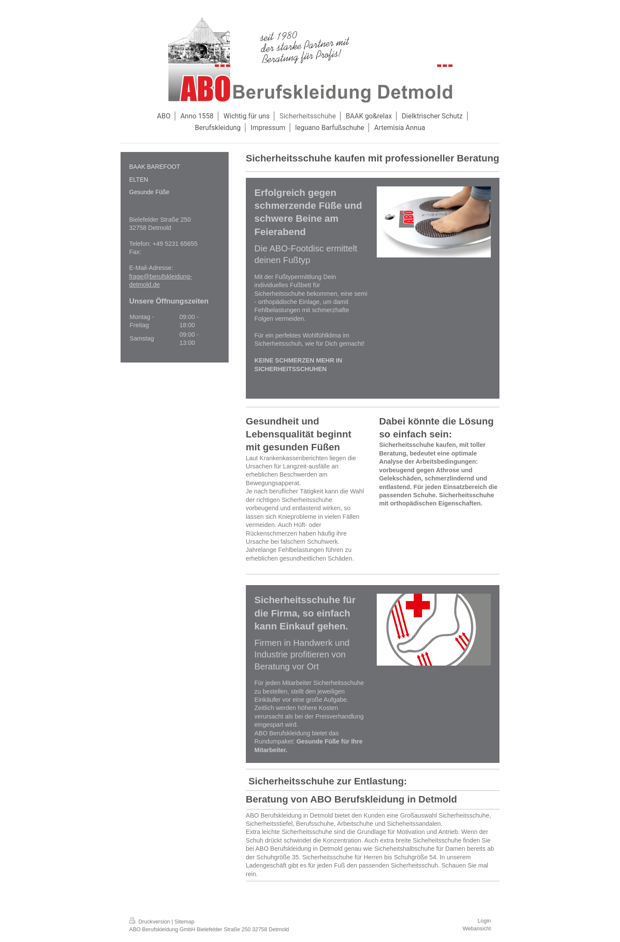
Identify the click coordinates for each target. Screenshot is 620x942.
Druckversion (150, 922)
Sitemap (184, 922)
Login (484, 921)
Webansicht (476, 929)
